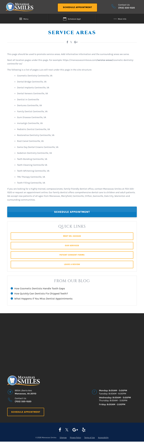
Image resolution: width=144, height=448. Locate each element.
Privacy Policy (75, 438)
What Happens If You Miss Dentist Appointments (43, 298)
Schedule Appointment (77, 7)
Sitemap (63, 438)
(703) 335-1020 (126, 7)
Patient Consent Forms (72, 255)
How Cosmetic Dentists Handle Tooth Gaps (39, 288)
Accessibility (103, 438)
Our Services (72, 246)
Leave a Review (72, 264)
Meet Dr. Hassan (72, 236)
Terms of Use (89, 438)
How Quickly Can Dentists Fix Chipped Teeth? (41, 293)
